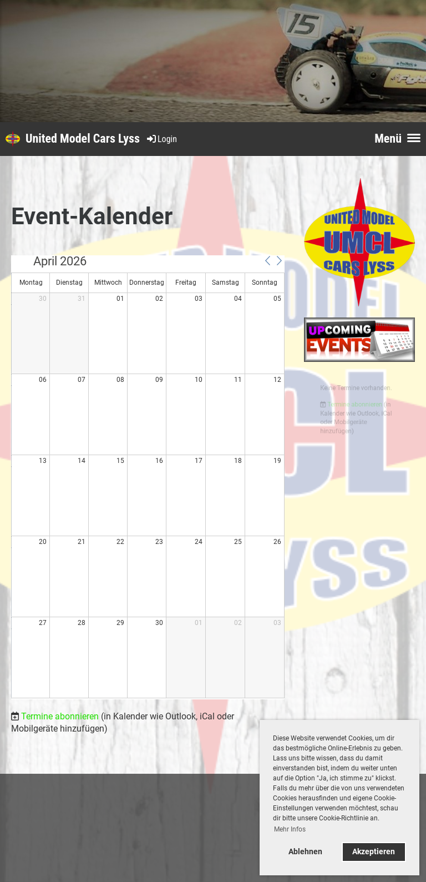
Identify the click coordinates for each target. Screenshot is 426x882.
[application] (148, 477)
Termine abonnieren (60, 716)
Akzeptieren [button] (373, 851)
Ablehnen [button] (305, 851)
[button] (267, 260)
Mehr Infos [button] (290, 829)
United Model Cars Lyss (83, 138)
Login (161, 139)
